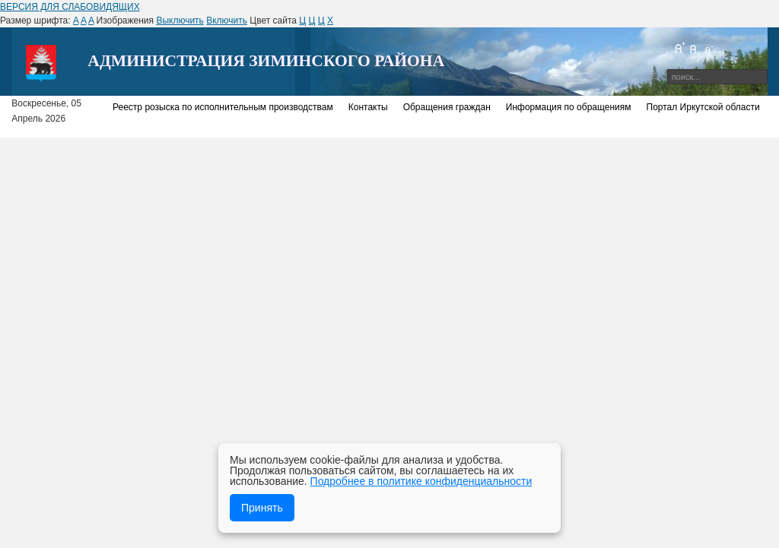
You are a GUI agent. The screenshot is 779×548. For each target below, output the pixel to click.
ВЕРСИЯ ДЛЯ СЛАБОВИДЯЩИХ (70, 7)
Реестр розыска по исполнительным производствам (223, 107)
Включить (226, 20)
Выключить (179, 20)
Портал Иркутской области (703, 107)
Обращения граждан (447, 107)
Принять (262, 508)
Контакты (368, 107)
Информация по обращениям (568, 107)
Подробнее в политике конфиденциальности (421, 481)
